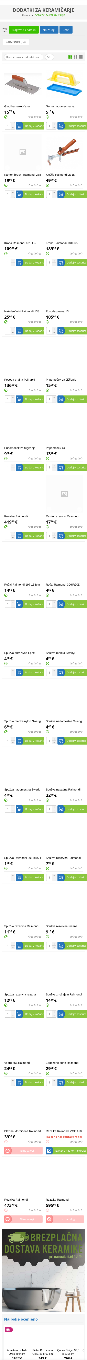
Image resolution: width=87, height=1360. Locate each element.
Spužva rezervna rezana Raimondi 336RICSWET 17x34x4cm (20, 994)
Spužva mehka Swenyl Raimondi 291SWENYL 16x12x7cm (60, 653)
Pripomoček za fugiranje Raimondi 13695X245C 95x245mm (19, 448)
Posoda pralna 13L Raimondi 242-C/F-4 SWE (62, 311)
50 (50, 57)
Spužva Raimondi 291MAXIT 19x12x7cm (22, 858)
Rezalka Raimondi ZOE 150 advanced (64, 1131)
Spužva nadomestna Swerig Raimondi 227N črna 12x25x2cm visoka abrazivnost (22, 789)
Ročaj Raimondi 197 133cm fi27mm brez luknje (22, 584)
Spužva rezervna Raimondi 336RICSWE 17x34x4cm (21, 926)
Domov (26, 15)
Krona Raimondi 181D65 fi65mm (62, 243)
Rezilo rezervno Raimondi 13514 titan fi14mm (62, 516)
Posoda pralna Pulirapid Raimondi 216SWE (19, 379)
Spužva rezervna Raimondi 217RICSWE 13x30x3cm (63, 858)
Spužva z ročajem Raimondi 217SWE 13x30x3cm (64, 994)
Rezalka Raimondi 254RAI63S (16, 516)
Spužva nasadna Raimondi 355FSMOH (63, 789)
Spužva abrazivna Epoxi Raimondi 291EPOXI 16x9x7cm (19, 653)
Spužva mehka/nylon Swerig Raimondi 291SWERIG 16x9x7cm (22, 721)
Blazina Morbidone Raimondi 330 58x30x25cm (22, 1131)
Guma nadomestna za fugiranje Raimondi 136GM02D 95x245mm (61, 106)
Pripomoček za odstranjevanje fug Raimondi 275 (64, 448)
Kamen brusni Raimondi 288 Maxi (22, 174)
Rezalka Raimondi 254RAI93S (57, 1199)
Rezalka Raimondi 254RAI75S (16, 1199)
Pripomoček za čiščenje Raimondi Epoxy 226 (61, 379)
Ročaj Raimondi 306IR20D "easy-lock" (63, 584)
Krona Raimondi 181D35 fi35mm (20, 243)
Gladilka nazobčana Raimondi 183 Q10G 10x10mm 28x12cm (17, 106)
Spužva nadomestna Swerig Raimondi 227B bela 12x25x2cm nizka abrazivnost (64, 721)
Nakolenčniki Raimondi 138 (21, 311)
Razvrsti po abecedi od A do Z (24, 57)
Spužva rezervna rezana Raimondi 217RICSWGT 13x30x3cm (61, 926)
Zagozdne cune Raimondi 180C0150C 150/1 (62, 1063)
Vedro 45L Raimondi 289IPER (17, 1063)
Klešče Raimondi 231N (60, 174)
